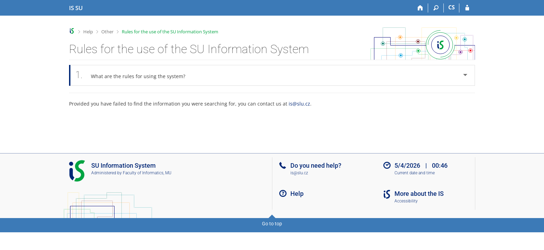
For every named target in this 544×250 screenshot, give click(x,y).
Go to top (272, 223)
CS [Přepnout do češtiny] (451, 7)
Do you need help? (315, 165)
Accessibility (406, 201)
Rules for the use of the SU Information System (170, 31)
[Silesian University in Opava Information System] (76, 7)
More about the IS (419, 193)
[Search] (436, 7)
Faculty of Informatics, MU (147, 172)
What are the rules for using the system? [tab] (134, 75)
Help (88, 31)
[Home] (420, 7)
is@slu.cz (299, 103)
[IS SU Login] (467, 7)
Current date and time (414, 172)
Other (107, 31)
